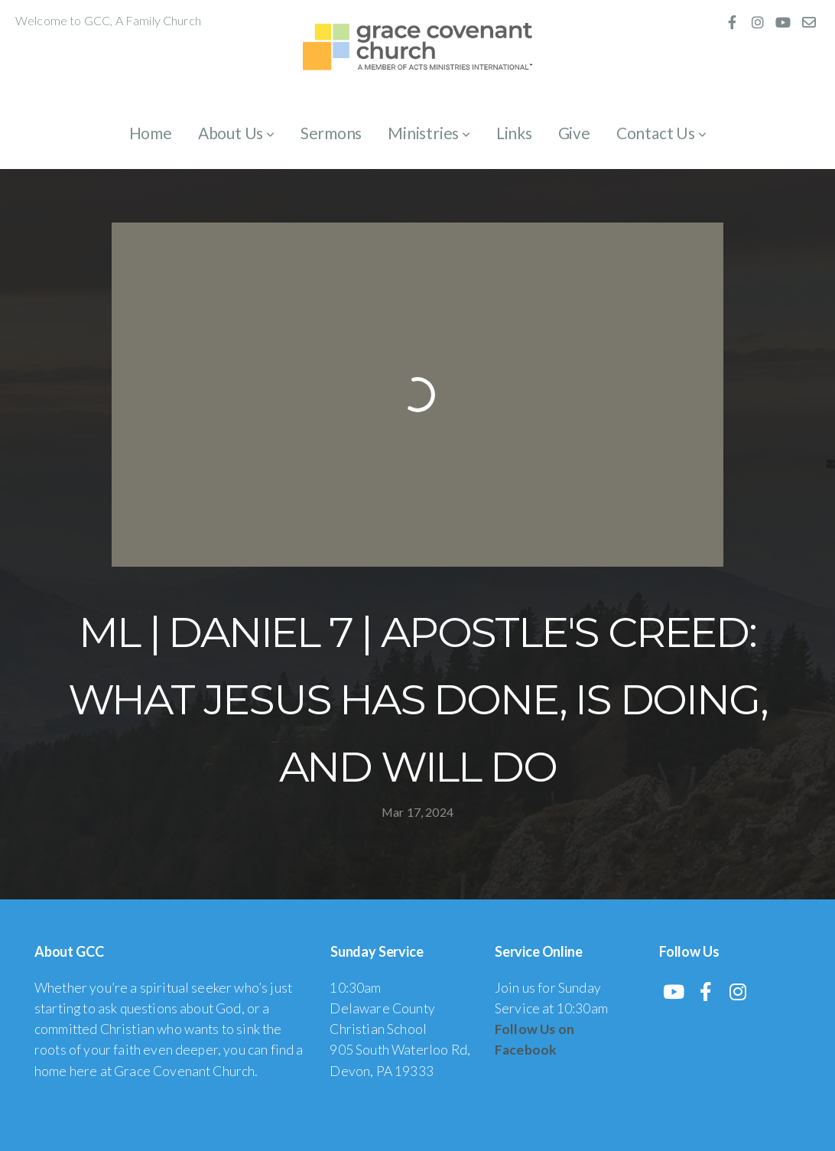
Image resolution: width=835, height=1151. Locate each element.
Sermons (331, 132)
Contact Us (661, 132)
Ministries (429, 132)
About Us (236, 132)
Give (574, 132)
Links (514, 132)
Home (150, 132)
